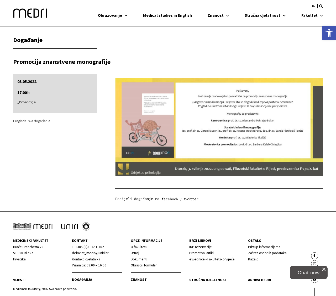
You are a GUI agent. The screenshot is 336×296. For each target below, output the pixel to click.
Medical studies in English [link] (167, 15)
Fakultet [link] (312, 15)
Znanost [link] (218, 15)
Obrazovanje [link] (112, 15)
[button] (321, 6)
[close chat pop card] (324, 269)
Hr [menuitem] (314, 6)
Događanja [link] (82, 279)
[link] (329, 33)
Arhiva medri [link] (259, 280)
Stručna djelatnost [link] (265, 15)
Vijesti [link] (19, 280)
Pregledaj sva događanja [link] (31, 121)
